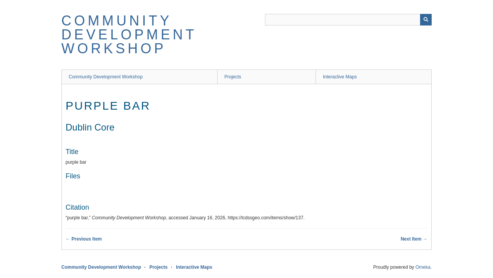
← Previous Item (84, 239)
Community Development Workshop (129, 34)
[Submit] (426, 19)
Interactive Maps (340, 77)
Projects (233, 77)
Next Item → (414, 239)
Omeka (423, 267)
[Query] (348, 19)
